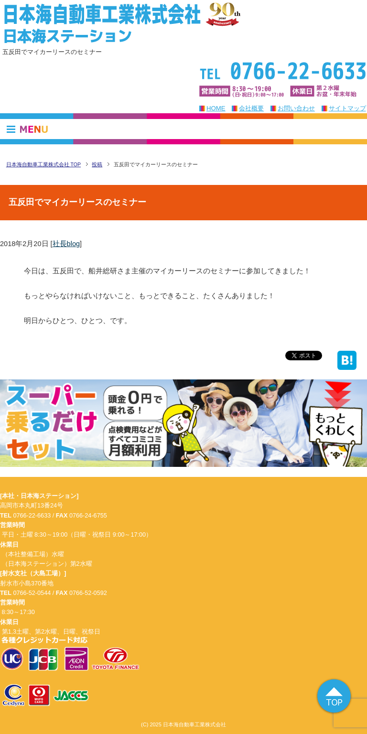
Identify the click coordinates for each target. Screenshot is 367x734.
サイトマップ (347, 108)
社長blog (66, 244)
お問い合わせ (296, 108)
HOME (216, 108)
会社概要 (251, 108)
